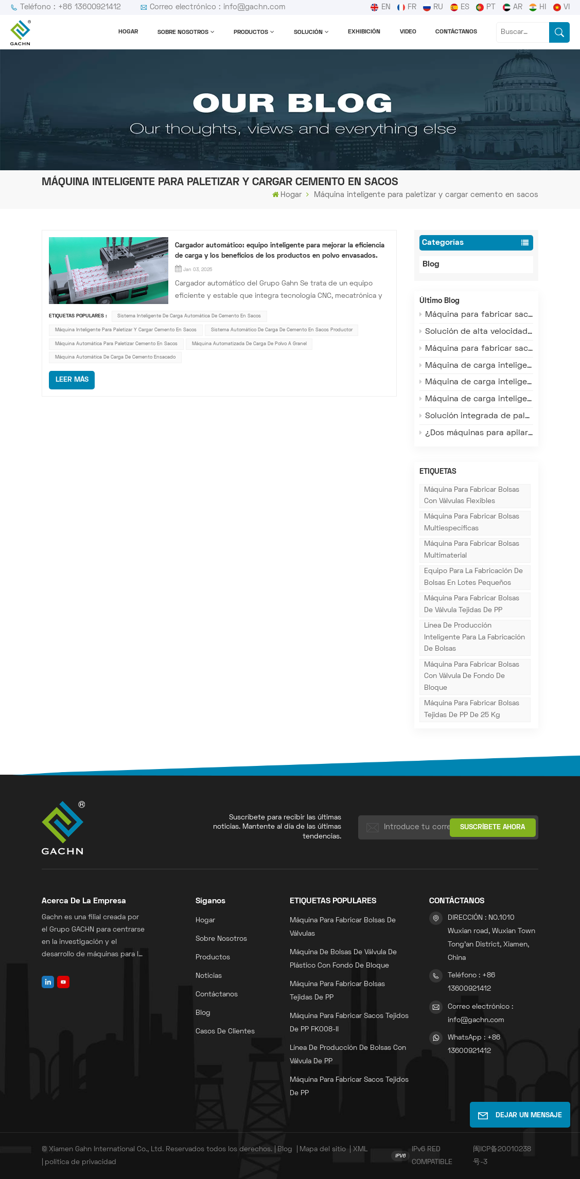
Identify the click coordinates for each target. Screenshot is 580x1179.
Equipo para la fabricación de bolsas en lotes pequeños (473, 577)
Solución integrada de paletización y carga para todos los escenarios (476, 416)
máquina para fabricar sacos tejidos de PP (349, 1087)
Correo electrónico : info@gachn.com (213, 7)
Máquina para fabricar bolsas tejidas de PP (337, 991)
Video (408, 32)
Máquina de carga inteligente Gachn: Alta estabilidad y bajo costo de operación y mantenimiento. (476, 382)
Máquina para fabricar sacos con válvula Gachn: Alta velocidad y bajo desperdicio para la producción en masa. (476, 348)
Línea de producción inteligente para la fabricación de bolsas (474, 637)
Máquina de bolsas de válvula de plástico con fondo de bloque (343, 959)
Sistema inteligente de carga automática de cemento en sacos (189, 316)
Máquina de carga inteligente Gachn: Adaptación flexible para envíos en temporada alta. (476, 365)
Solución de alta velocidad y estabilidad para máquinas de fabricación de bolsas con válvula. (476, 331)
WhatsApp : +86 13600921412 (474, 1044)
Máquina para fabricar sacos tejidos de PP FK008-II (349, 1023)
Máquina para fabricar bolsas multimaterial (471, 550)
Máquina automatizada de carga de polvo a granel (249, 344)
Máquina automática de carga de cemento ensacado (115, 357)
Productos (251, 32)
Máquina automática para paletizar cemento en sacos (116, 344)
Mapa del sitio (323, 1149)
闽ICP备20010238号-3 (502, 1156)
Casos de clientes (225, 1031)
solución (308, 32)
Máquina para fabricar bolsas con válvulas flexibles (471, 496)
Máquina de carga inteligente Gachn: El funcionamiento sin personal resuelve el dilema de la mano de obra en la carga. (476, 399)
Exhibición (364, 32)
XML (360, 1149)
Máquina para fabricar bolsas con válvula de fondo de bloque (471, 677)
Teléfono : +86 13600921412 (65, 7)
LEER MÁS (72, 380)
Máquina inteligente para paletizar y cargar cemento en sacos (126, 330)
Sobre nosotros (182, 32)
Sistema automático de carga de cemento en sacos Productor (282, 330)
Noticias (209, 976)
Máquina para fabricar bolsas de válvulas (343, 927)
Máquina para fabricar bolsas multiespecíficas (471, 522)
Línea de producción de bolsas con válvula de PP (348, 1055)
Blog (440, 265)
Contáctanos (456, 32)
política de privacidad (80, 1162)
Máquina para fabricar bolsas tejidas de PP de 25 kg (471, 709)
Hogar (128, 32)
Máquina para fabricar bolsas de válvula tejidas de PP (471, 604)
